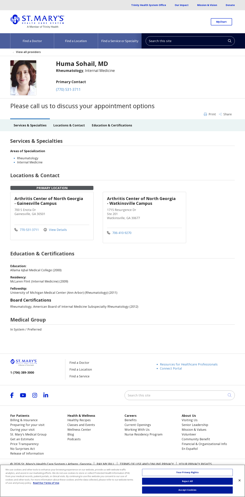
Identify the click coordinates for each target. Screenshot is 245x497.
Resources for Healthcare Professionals (189, 364)
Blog (70, 434)
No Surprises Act (22, 449)
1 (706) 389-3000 (22, 372)
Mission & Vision (207, 5)
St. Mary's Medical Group (28, 434)
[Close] (239, 484)
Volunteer (189, 434)
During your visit (22, 429)
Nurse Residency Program (143, 434)
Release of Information (27, 453)
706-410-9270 (119, 233)
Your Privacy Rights (195, 464)
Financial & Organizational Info (204, 444)
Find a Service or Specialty (119, 38)
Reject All (187, 485)
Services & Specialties (30, 125)
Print (210, 114)
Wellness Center (79, 429)
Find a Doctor (32, 38)
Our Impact (182, 5)
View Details (55, 230)
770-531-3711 (27, 230)
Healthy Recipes (79, 420)
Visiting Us (190, 420)
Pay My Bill (106, 464)
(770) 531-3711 (68, 89)
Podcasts (74, 439)
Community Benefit (196, 439)
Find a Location (76, 38)
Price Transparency (24, 444)
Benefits (131, 420)
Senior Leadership (195, 425)
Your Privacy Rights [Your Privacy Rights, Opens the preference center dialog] (187, 476)
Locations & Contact (69, 125)
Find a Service (79, 376)
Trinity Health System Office (148, 5)
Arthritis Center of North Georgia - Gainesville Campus (48, 201)
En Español (190, 449)
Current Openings (138, 425)
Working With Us (137, 429)
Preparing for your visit (27, 425)
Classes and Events (81, 425)
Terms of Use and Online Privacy (147, 464)
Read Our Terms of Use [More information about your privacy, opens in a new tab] (46, 486)
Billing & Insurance (24, 420)
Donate (230, 5)
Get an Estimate (22, 439)
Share (225, 114)
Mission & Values (194, 429)
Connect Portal (171, 368)
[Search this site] (190, 41)
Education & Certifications (112, 125)
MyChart (221, 21)
